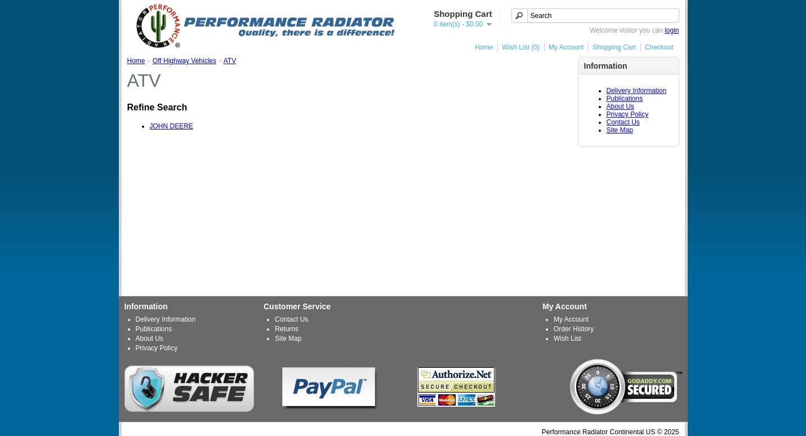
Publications (625, 99)
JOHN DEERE (171, 126)
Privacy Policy (628, 114)
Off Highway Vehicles (184, 61)
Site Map (620, 130)
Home (484, 47)
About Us (620, 106)
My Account (566, 47)
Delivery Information (637, 91)
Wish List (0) (521, 47)
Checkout (659, 47)
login (672, 30)
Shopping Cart (614, 47)
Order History (574, 329)
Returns (287, 329)
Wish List (567, 338)
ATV (230, 61)
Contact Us (623, 122)
